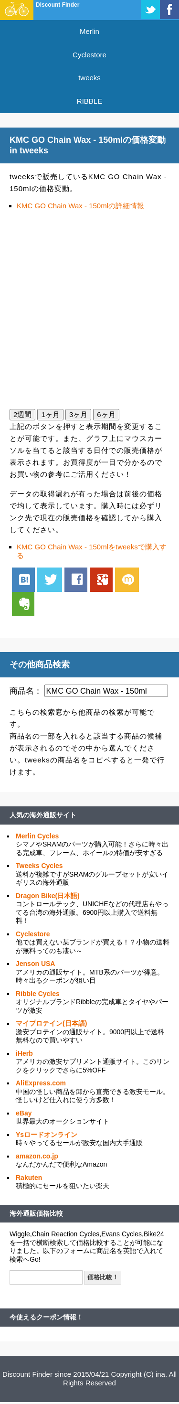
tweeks (89, 78)
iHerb (24, 1053)
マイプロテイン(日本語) (51, 1023)
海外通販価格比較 (36, 1213)
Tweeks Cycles (39, 865)
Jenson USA (35, 963)
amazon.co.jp (37, 1156)
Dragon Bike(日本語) (48, 896)
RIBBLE (89, 101)
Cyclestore (89, 55)
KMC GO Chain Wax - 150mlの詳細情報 (80, 206)
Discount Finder (57, 4)
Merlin (89, 31)
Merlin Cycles (37, 836)
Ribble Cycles (38, 993)
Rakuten (29, 1177)
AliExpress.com (41, 1083)
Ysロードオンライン (46, 1134)
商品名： (26, 690)
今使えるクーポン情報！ (46, 1317)
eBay (24, 1113)
